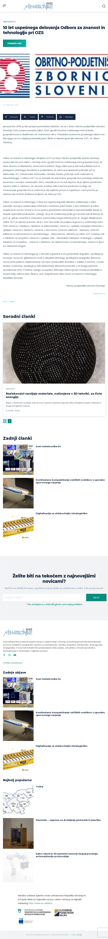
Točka (39, 786)
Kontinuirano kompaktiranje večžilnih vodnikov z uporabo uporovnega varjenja (70, 481)
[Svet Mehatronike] (38, 6)
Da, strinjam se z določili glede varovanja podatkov (55, 604)
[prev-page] (5, 421)
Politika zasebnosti (12, 662)
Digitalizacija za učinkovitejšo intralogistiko (61, 513)
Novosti (9, 22)
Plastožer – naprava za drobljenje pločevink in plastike (68, 820)
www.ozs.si (99, 293)
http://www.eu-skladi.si (40, 903)
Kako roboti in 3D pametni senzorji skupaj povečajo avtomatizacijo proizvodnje (67, 855)
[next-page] (9, 421)
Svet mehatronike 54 (48, 446)
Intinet (79, 935)
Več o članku (9, 301)
